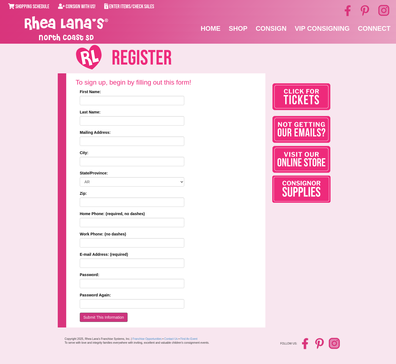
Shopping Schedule (28, 6)
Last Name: (90, 112)
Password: (89, 275)
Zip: (83, 193)
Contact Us (171, 338)
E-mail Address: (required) (104, 254)
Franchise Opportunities (147, 338)
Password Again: (95, 295)
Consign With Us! (76, 6)
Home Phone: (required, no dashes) (112, 214)
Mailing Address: (95, 132)
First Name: (90, 92)
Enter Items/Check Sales (129, 6)
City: (84, 153)
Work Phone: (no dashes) (103, 234)
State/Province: (94, 173)
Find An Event (188, 338)
